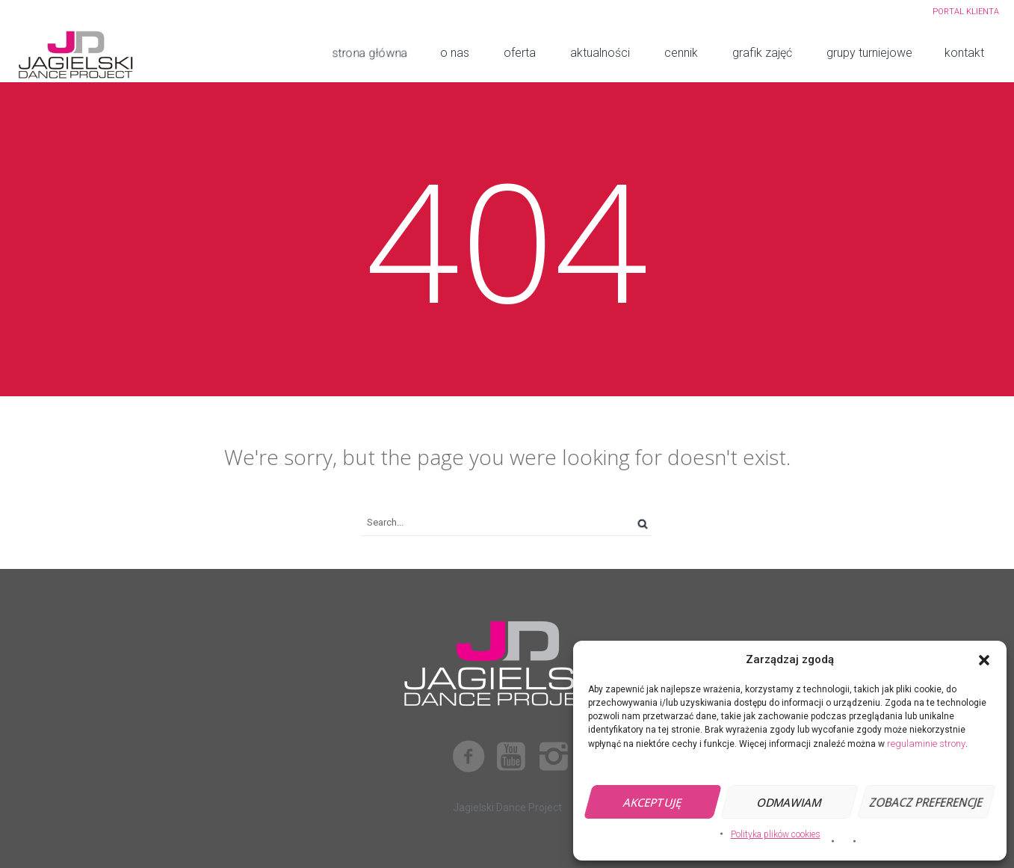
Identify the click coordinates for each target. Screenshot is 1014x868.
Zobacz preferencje (926, 802)
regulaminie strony (926, 743)
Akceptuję (653, 802)
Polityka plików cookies (775, 834)
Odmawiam (789, 802)
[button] (984, 660)
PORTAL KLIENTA (966, 11)
